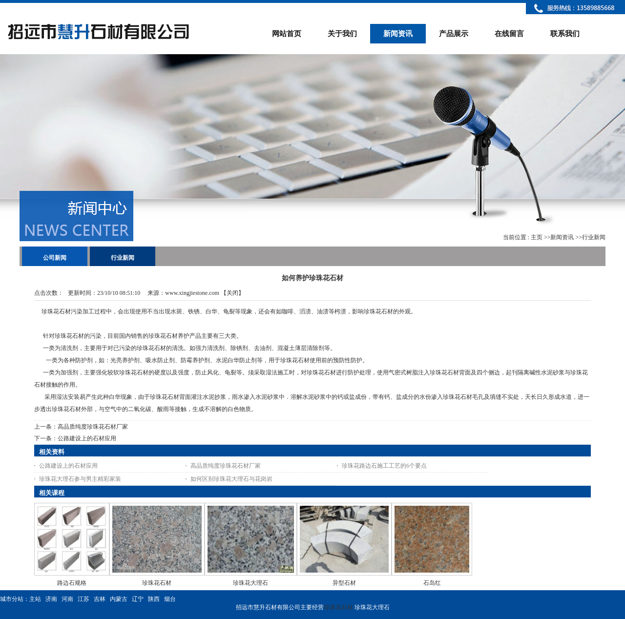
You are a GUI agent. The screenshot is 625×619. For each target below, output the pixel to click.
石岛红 (432, 582)
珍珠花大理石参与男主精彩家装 (80, 478)
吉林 (99, 599)
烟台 (170, 599)
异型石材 (344, 582)
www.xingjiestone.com (192, 292)
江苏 (83, 599)
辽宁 (138, 599)
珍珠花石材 (156, 582)
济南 (51, 599)
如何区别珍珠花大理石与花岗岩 (231, 478)
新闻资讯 (562, 237)
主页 (536, 237)
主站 (35, 599)
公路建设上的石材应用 (87, 438)
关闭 (232, 292)
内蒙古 (118, 599)
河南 (67, 599)
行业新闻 (593, 237)
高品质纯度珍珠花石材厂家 (93, 426)
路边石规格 (71, 582)
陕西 (154, 599)
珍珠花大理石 (250, 582)
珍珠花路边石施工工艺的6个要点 (384, 465)
